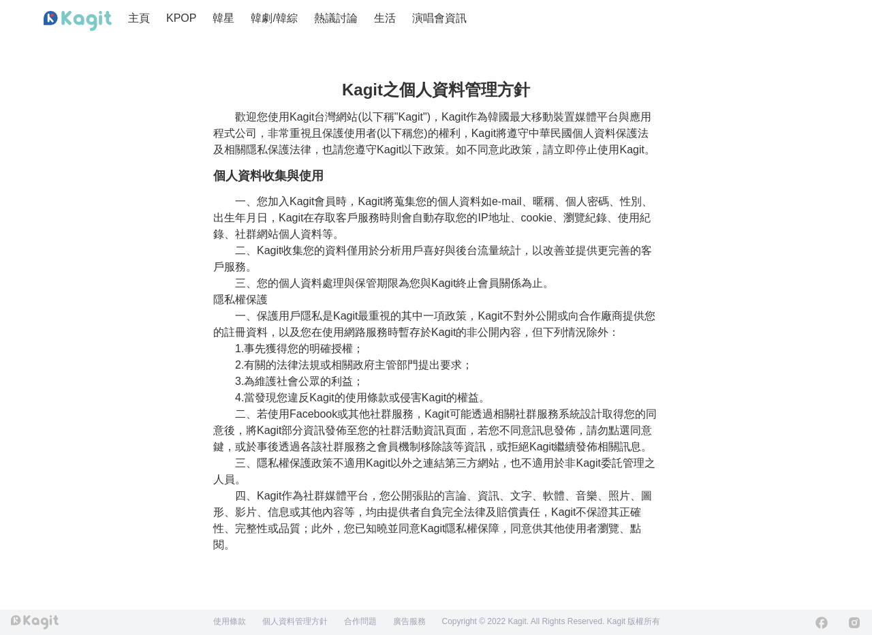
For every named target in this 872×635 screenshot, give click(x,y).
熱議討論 (336, 18)
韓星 (223, 18)
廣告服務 (409, 621)
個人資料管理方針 (295, 621)
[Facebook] (821, 623)
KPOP (181, 18)
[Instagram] (854, 623)
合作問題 (360, 621)
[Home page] (78, 21)
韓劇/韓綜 (274, 18)
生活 (385, 18)
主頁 (139, 18)
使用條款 (229, 621)
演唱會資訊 (439, 18)
